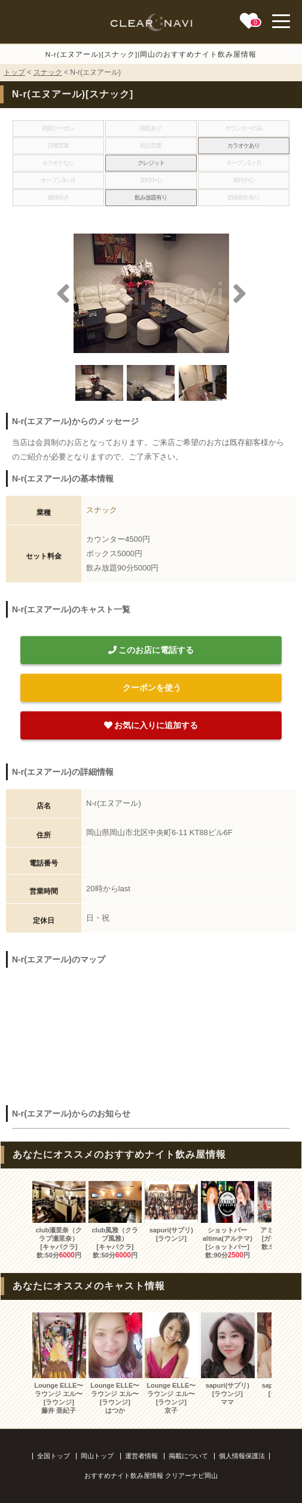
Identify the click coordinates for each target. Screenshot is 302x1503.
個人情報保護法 (242, 1455)
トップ (14, 72)
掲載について (188, 1455)
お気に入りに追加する (151, 725)
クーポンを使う (151, 687)
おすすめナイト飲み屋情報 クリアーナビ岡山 (151, 1475)
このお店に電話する (151, 650)
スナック (47, 72)
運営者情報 (141, 1455)
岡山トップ (97, 1455)
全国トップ (53, 1455)
